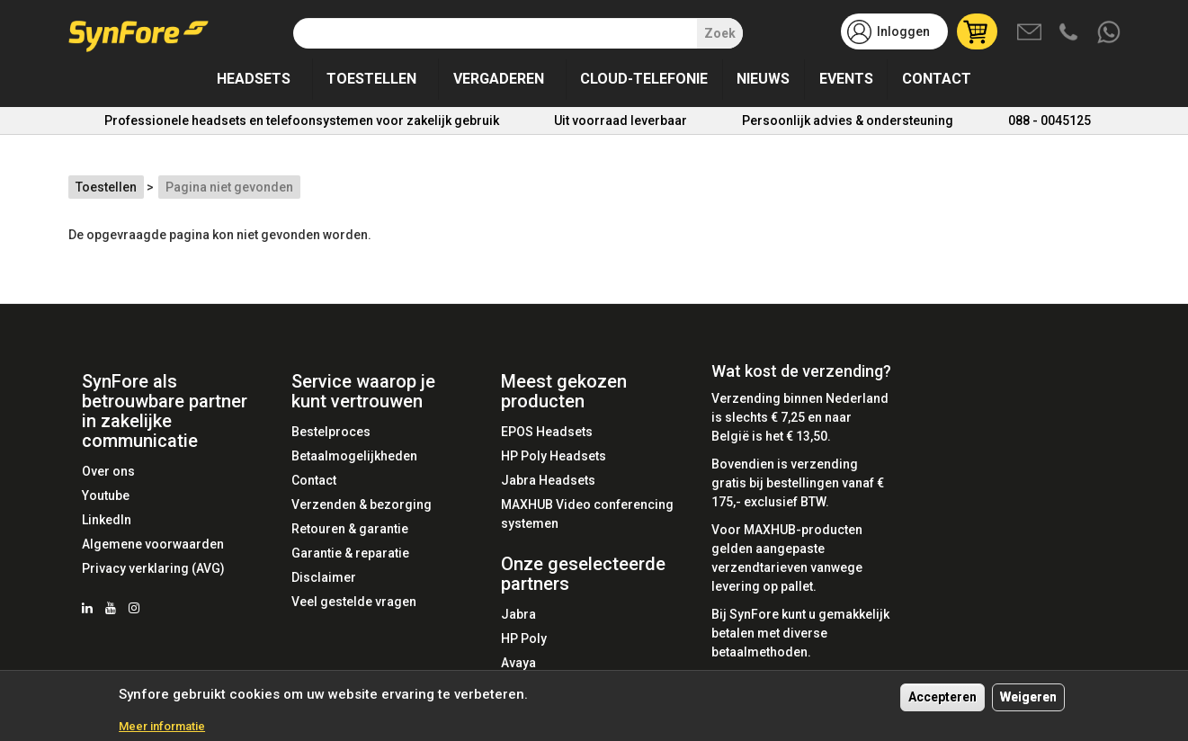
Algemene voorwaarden (153, 544)
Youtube (106, 495)
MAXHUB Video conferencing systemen (587, 514)
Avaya (518, 663)
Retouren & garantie (349, 529)
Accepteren (942, 698)
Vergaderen (498, 78)
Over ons (108, 471)
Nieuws (763, 78)
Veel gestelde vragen (353, 601)
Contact (936, 78)
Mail (1030, 33)
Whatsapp (1110, 33)
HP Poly (524, 638)
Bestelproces (331, 431)
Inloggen (903, 31)
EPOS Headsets (547, 431)
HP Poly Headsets (553, 456)
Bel (1070, 33)
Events (846, 78)
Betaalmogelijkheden (354, 456)
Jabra (518, 614)
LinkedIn (106, 520)
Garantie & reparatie (350, 553)
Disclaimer (323, 577)
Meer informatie (162, 727)
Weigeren (1028, 698)
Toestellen (371, 78)
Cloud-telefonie (644, 78)
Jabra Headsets (548, 480)
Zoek (720, 33)
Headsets (253, 78)
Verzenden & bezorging (361, 504)
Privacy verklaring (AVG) (153, 568)
